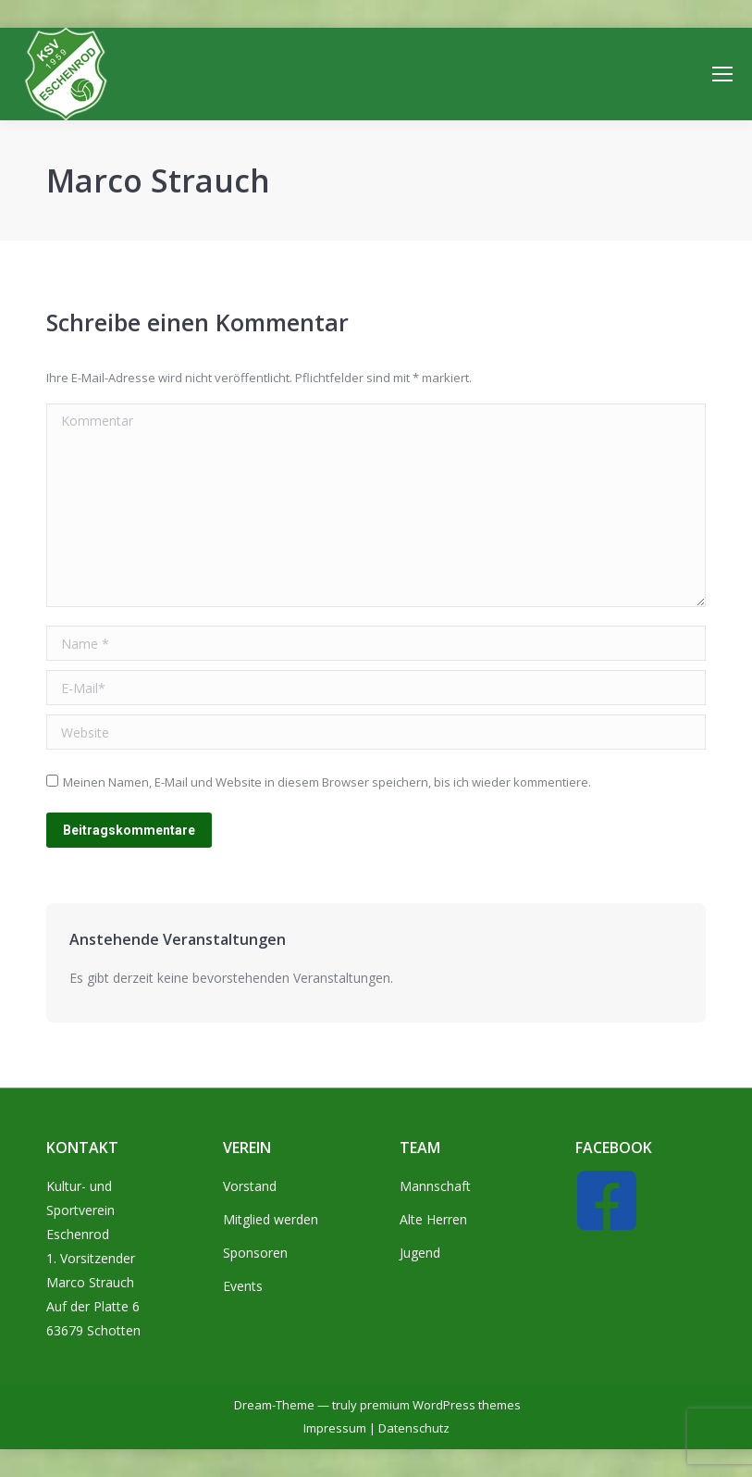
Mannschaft (435, 1186)
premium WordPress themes (440, 1404)
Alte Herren (433, 1219)
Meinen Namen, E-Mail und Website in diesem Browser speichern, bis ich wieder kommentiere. (327, 782)
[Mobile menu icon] (722, 74)
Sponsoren (255, 1252)
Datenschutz (414, 1428)
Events (243, 1286)
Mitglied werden (270, 1219)
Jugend (420, 1252)
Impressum (334, 1428)
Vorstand (250, 1186)
